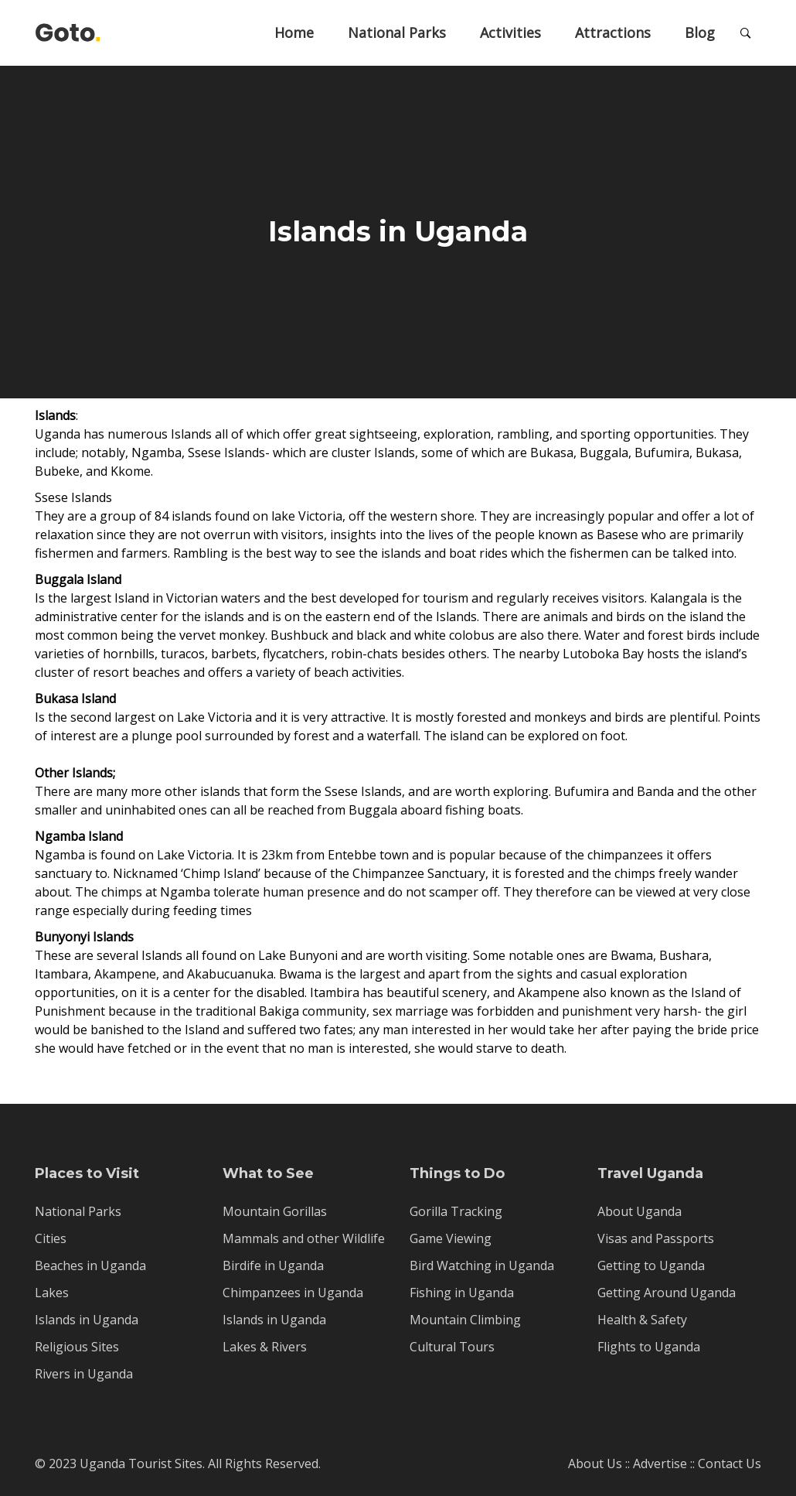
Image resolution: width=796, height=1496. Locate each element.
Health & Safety (642, 1319)
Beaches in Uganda (90, 1265)
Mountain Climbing (465, 1319)
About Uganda (639, 1211)
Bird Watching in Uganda (482, 1265)
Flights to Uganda (648, 1346)
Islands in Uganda (86, 1319)
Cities (50, 1238)
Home (294, 32)
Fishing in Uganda (462, 1292)
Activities (510, 32)
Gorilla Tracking (456, 1211)
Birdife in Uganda (273, 1265)
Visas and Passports (655, 1238)
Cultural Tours (452, 1346)
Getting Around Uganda (666, 1292)
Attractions (613, 32)
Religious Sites (77, 1346)
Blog (700, 32)
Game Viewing (451, 1238)
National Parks (397, 32)
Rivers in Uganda (84, 1373)
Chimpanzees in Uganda (293, 1292)
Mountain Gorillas (275, 1211)
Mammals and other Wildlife (304, 1238)
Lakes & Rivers (265, 1346)
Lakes (52, 1292)
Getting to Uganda (651, 1265)
